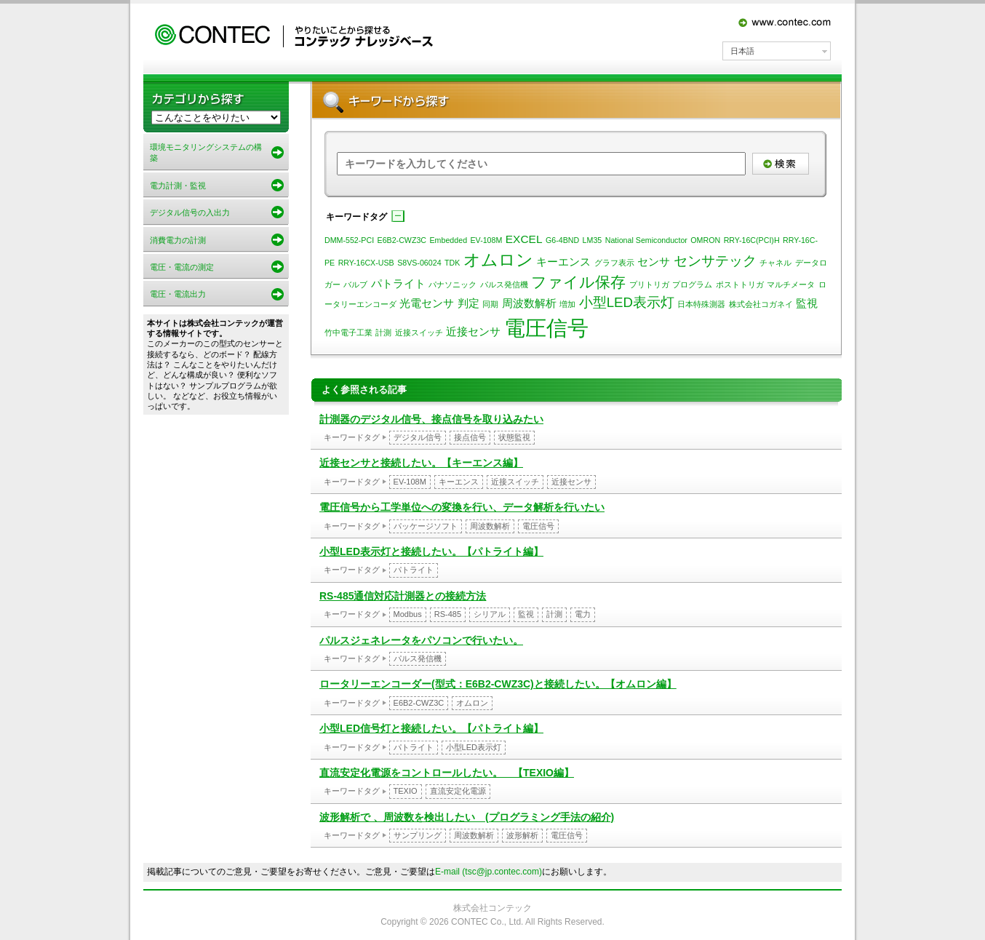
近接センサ (473, 331)
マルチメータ (791, 284)
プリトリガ (649, 284)
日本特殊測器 (701, 304)
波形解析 (522, 835)
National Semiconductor (646, 240)
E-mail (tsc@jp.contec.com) (488, 872)
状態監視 (514, 437)
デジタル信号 (418, 437)
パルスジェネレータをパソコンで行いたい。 (421, 640)
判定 (468, 303)
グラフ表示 (614, 262)
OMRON (705, 240)
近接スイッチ (419, 332)
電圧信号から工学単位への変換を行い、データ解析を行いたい (462, 507)
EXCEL (524, 239)
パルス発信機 (504, 284)
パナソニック (452, 284)
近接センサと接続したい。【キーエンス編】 (421, 463)
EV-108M (487, 240)
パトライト (398, 283)
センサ (653, 261)
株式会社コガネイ (761, 304)
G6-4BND (562, 240)
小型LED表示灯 (626, 302)
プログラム (692, 284)
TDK (452, 262)
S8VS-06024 (419, 262)
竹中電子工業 (348, 332)
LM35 (592, 240)
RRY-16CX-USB (366, 262)
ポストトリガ (740, 284)
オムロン (498, 259)
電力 (583, 614)
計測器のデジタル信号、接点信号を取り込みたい (431, 419)
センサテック (715, 260)
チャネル (775, 262)
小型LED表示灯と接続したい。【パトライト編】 (431, 551)
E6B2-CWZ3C (402, 240)
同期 (490, 304)
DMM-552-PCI (349, 240)
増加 (567, 304)
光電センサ (426, 303)
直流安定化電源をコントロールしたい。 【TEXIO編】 (446, 772)
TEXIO (406, 790)
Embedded (449, 240)
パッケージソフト (426, 526)
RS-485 (447, 614)
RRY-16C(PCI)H (752, 240)
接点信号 (470, 437)
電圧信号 (546, 328)
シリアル (490, 614)
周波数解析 (529, 303)
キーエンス (563, 261)
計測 (383, 332)
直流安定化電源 (458, 790)
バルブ (355, 284)
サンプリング (418, 835)
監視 (807, 303)
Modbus (408, 614)
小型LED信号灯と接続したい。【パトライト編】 (431, 728)
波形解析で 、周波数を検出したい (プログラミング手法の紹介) (466, 817)
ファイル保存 (578, 282)
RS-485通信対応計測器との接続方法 (402, 596)
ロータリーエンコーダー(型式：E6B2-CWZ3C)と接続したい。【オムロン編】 (498, 684)
